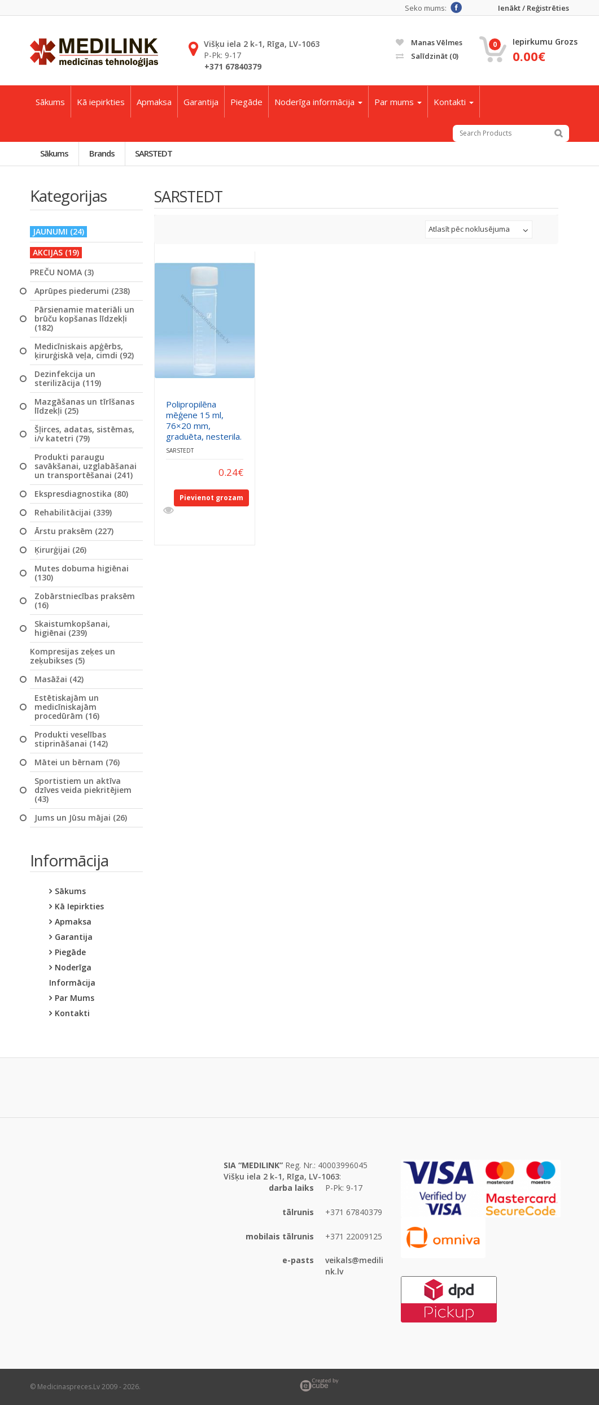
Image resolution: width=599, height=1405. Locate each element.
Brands (102, 153)
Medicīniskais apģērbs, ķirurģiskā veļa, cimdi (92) (84, 351)
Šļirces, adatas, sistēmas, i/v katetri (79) (84, 434)
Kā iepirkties (101, 101)
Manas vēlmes (429, 42)
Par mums (398, 101)
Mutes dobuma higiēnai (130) (81, 573)
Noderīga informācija (318, 101)
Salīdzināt (427, 56)
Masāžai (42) (59, 679)
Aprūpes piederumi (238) (82, 291)
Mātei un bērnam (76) (77, 762)
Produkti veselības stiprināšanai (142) (71, 739)
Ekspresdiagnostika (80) (81, 493)
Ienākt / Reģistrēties (533, 8)
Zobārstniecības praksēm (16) (84, 601)
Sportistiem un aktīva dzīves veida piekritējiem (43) (83, 790)
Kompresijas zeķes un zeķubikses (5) (72, 656)
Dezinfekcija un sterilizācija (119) (67, 379)
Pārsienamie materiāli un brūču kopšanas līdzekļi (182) (84, 318)
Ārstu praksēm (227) (73, 531)
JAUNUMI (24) (58, 231)
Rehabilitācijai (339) (73, 512)
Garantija (200, 101)
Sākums (50, 101)
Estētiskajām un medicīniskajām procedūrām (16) (66, 707)
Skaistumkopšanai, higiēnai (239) (72, 628)
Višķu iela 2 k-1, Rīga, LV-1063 (262, 43)
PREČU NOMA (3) (62, 272)
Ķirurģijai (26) (60, 549)
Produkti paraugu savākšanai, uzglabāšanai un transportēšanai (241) (85, 466)
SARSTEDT (154, 153)
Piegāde (246, 101)
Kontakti (454, 101)
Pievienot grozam (211, 498)
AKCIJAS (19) (56, 252)
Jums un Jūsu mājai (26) (80, 817)
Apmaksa (154, 101)
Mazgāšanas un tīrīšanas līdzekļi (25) (84, 406)
